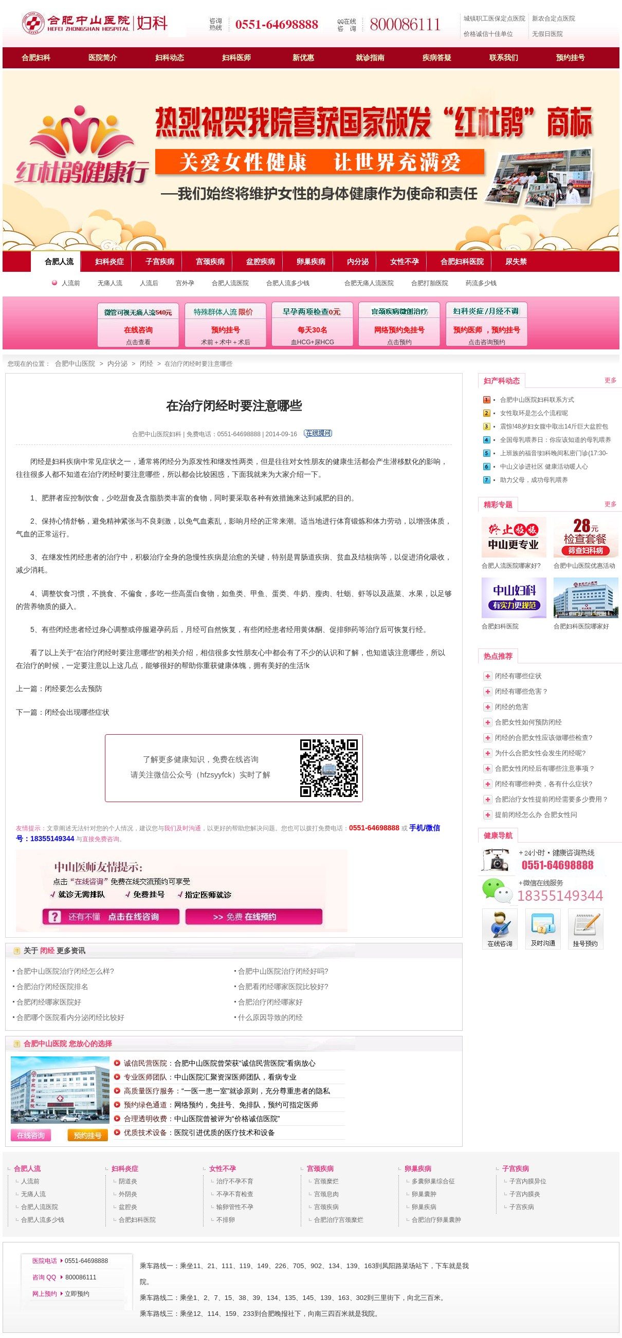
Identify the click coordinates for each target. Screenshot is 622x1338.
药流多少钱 (481, 283)
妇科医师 (236, 57)
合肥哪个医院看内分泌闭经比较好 (70, 1017)
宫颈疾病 (320, 1169)
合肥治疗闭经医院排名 (52, 986)
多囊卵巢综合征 (433, 1181)
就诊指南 (370, 57)
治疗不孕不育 (234, 1181)
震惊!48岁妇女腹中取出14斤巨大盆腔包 (554, 426)
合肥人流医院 (230, 283)
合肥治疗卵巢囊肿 (436, 1219)
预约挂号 (570, 57)
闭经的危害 (511, 707)
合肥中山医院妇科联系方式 (537, 399)
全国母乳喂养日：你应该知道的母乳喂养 (555, 439)
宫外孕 (185, 283)
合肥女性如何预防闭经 (528, 722)
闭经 (146, 363)
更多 (611, 380)
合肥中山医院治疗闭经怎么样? (65, 971)
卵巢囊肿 (424, 1194)
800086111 (80, 1277)
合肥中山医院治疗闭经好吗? (283, 971)
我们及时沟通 (182, 828)
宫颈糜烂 (326, 1181)
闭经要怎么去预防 (73, 688)
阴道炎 (128, 1181)
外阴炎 (128, 1194)
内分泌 (117, 363)
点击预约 (399, 342)
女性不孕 (222, 1169)
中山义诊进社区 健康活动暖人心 (544, 466)
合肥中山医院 (75, 363)
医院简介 (102, 57)
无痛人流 (110, 283)
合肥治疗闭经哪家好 (270, 1002)
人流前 (71, 283)
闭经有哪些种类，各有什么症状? (543, 784)
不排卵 (225, 1219)
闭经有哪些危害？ (521, 691)
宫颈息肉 (326, 1194)
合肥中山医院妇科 (156, 434)
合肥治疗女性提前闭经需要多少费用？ (552, 799)
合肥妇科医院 (137, 1219)
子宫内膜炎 (524, 1194)
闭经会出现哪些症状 (77, 712)
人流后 (149, 283)
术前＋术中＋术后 (225, 342)
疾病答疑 (437, 57)
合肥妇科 (36, 57)
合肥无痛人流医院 (369, 283)
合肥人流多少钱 (287, 283)
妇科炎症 (125, 1169)
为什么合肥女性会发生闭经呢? (540, 753)
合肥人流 (27, 1169)
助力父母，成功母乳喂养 (534, 480)
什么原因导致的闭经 (270, 1017)
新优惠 (303, 57)
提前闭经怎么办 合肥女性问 (536, 815)
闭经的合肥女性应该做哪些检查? (543, 737)
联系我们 (503, 57)
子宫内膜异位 (527, 1181)
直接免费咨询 (100, 839)
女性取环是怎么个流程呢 (534, 413)
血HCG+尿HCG (312, 342)
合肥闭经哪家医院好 (48, 1002)
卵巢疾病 (418, 1169)
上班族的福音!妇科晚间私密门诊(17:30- (554, 453)
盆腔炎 (128, 1207)
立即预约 (77, 1293)
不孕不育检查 (234, 1194)
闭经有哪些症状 (518, 676)
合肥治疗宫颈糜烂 (338, 1219)
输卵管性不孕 (234, 1207)
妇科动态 (169, 57)
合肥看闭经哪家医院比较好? (283, 986)
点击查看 (138, 342)
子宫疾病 (515, 1169)
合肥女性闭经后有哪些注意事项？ (545, 768)
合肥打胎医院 (429, 283)
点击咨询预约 (486, 342)
